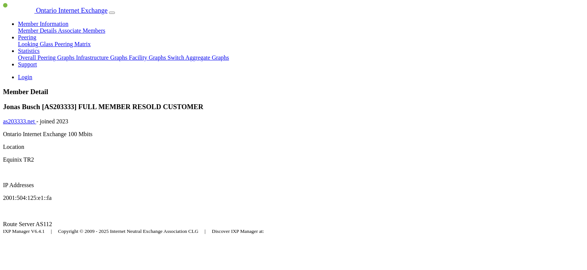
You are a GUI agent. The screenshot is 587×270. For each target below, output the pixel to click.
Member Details (38, 30)
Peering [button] (27, 37)
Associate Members (82, 30)
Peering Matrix (73, 44)
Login (25, 77)
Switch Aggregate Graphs (198, 57)
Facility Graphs (148, 57)
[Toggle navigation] (112, 13)
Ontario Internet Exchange (55, 10)
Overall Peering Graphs (47, 57)
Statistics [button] (29, 51)
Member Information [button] (43, 24)
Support (27, 64)
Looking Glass (36, 44)
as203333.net (19, 121)
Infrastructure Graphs (102, 57)
